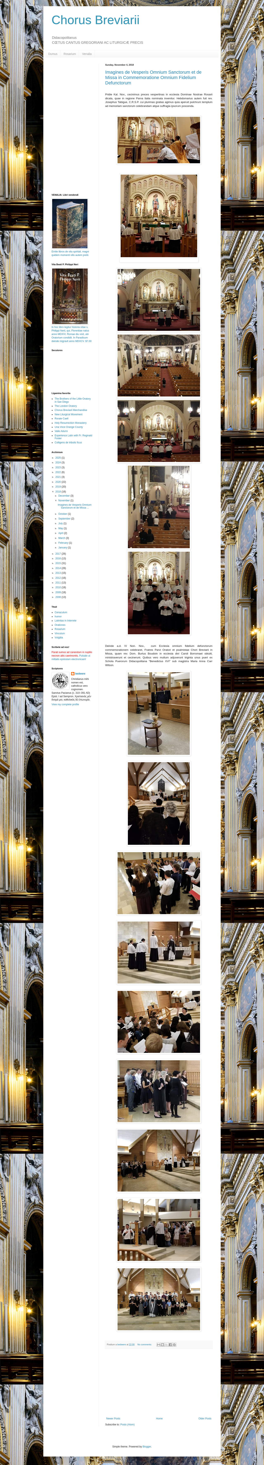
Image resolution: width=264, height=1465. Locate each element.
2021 (58, 477)
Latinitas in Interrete (65, 620)
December (64, 495)
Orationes (60, 625)
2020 (58, 481)
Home (159, 1418)
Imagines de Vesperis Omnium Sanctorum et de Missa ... (74, 506)
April (61, 533)
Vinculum (60, 633)
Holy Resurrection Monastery (71, 422)
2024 (58, 462)
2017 (58, 553)
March (62, 538)
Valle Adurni (61, 431)
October (63, 513)
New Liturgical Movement (68, 414)
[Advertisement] (158, 1383)
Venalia (87, 54)
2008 (58, 597)
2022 (58, 472)
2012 (58, 577)
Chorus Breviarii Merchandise (71, 410)
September (64, 518)
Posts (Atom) (127, 1424)
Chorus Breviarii (96, 20)
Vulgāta (59, 637)
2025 (58, 457)
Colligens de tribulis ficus (68, 442)
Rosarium (70, 54)
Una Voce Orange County (69, 427)
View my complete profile (65, 704)
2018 (58, 491)
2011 (58, 582)
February (63, 542)
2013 (58, 573)
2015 (58, 563)
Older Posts (204, 1418)
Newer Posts (113, 1418)
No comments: (144, 1344)
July (61, 523)
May (61, 528)
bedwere (80, 673)
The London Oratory (66, 406)
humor (58, 616)
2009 (58, 592)
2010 (58, 587)
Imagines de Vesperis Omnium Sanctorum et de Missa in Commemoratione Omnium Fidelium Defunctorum (153, 77)
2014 (58, 568)
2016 (58, 558)
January (63, 547)
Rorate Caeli (61, 418)
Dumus (52, 54)
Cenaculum (61, 612)
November (64, 500)
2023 (58, 467)
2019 (58, 486)
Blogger (147, 1446)
